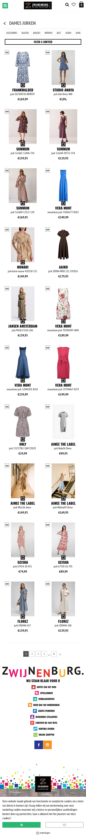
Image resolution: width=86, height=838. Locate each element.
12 (54, 653)
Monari (23, 266)
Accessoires (11, 32)
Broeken (48, 32)
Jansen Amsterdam (22, 326)
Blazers (25, 32)
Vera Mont (63, 207)
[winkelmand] (81, 4)
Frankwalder (22, 89)
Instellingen (43, 833)
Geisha (23, 562)
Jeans (78, 32)
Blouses (36, 32)
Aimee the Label (63, 444)
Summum (22, 148)
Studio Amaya (63, 89)
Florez (23, 621)
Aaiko (63, 266)
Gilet (59, 32)
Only (22, 444)
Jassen (68, 32)
